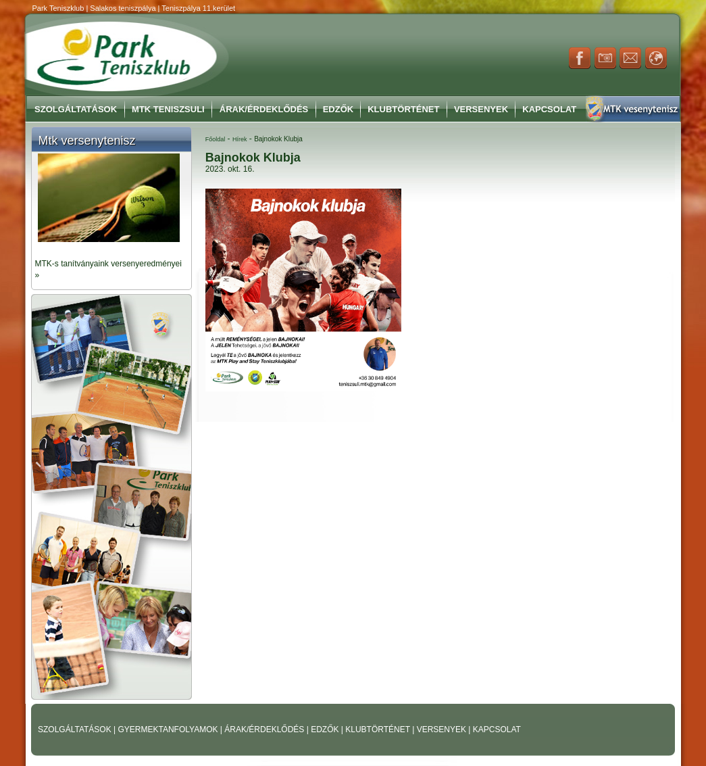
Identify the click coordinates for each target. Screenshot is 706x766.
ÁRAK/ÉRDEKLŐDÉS (264, 729)
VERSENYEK (443, 729)
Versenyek (481, 109)
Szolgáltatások (75, 109)
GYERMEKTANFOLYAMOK (169, 729)
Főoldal (215, 139)
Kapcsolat (549, 109)
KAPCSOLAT (497, 729)
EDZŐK (326, 729)
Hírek (239, 139)
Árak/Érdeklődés (264, 109)
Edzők (338, 109)
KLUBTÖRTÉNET (378, 729)
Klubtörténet (403, 109)
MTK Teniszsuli (168, 109)
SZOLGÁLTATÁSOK (76, 729)
